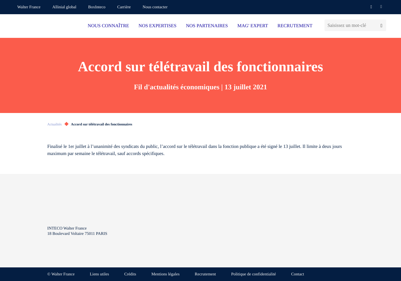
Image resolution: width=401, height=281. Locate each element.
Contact (297, 274)
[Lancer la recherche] (381, 25)
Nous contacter (155, 7)
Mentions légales (165, 274)
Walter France (29, 7)
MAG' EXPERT (252, 25)
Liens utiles (99, 274)
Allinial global (64, 7)
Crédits (130, 274)
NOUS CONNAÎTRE (108, 25)
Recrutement (205, 274)
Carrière (124, 7)
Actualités (54, 124)
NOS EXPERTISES (157, 25)
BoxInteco (96, 7)
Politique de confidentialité (253, 274)
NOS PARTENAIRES (207, 25)
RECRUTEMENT (294, 25)
